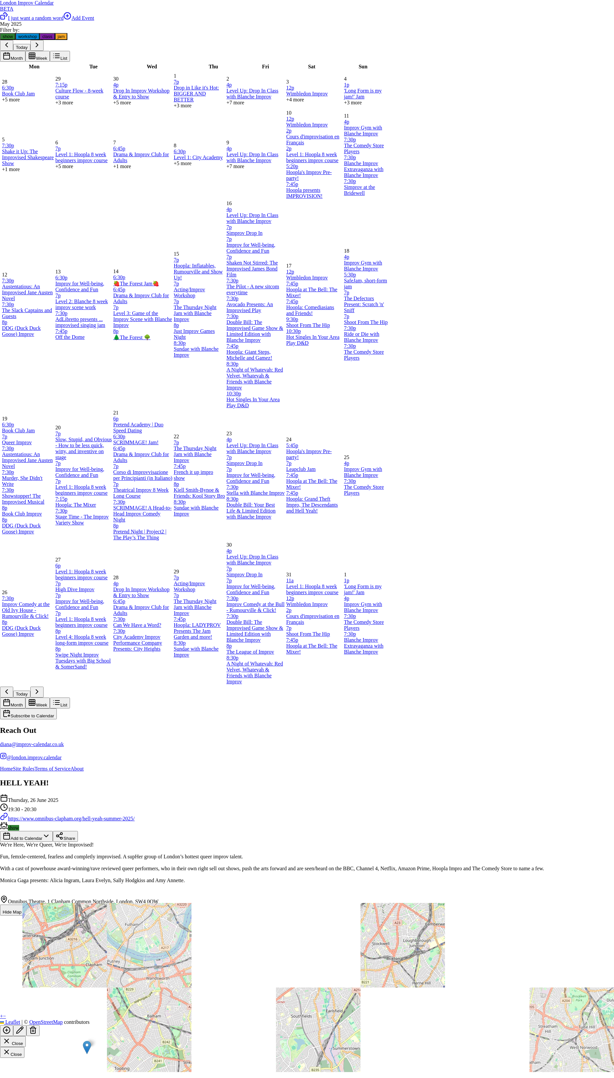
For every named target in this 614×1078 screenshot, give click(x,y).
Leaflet (10, 1022)
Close (13, 1041)
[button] (87, 1047)
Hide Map (16, 910)
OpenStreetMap (46, 1022)
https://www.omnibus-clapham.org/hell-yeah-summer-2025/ (67, 818)
